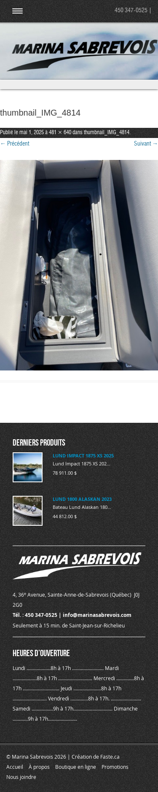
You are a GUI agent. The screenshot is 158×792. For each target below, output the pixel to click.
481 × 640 (60, 132)
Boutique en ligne (75, 766)
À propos (39, 766)
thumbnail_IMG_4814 (106, 132)
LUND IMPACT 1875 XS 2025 (83, 455)
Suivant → (146, 144)
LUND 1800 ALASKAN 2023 (82, 499)
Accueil (14, 766)
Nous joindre (21, 776)
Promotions (115, 766)
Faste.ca (110, 756)
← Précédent (14, 144)
